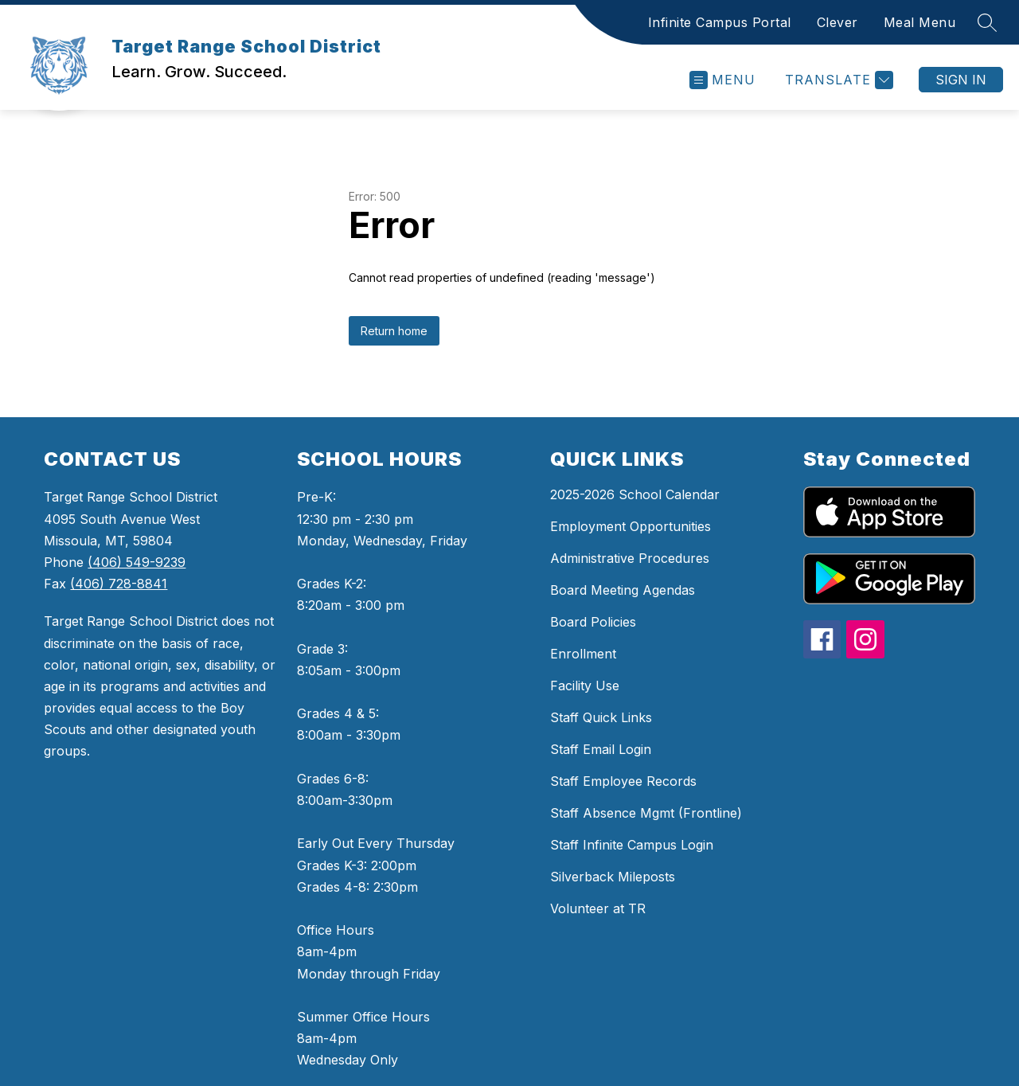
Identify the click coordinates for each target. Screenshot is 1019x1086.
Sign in (960, 80)
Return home (394, 331)
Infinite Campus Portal (719, 22)
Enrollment (583, 654)
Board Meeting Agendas (622, 590)
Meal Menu (920, 22)
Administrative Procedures (629, 558)
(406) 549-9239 (136, 562)
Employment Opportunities (630, 526)
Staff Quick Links (601, 717)
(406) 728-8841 (118, 584)
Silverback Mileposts (612, 877)
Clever (837, 22)
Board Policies (593, 622)
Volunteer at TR (598, 908)
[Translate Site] (837, 80)
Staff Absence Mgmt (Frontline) (646, 813)
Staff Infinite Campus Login (631, 845)
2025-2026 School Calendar (635, 494)
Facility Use (584, 685)
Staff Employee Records (623, 781)
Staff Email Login (600, 749)
